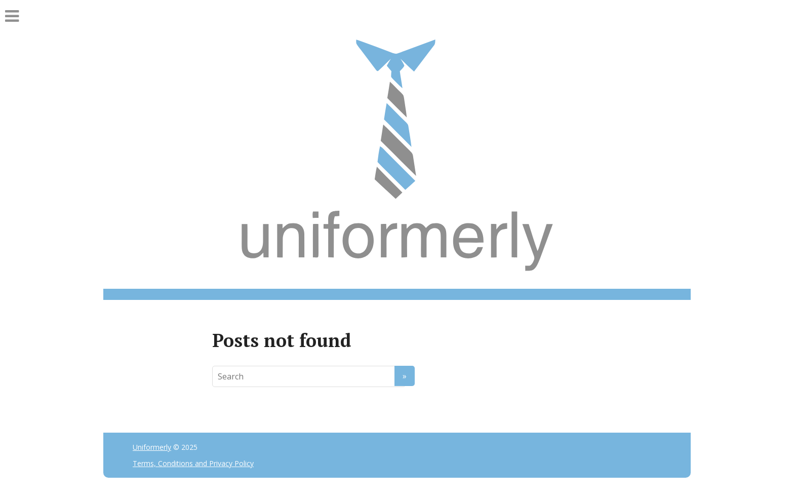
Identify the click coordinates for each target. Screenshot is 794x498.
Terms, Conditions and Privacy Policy (193, 463)
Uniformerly (152, 447)
